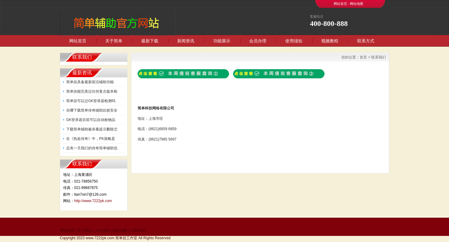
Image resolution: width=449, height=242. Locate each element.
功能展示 (221, 40)
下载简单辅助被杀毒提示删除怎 (91, 129)
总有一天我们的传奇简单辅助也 (91, 148)
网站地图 (356, 3)
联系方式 (365, 40)
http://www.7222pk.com (93, 201)
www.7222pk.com (100, 238)
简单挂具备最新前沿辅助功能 (90, 82)
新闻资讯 (185, 40)
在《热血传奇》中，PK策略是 (90, 139)
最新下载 (149, 40)
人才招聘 (102, 230)
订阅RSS (137, 230)
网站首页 (340, 3)
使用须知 (293, 40)
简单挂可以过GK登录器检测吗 (90, 101)
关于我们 (84, 230)
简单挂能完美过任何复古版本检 (91, 91)
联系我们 (378, 57)
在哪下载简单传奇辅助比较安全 (91, 110)
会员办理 (257, 40)
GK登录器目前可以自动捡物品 (90, 120)
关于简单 (113, 40)
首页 (363, 57)
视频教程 (329, 40)
